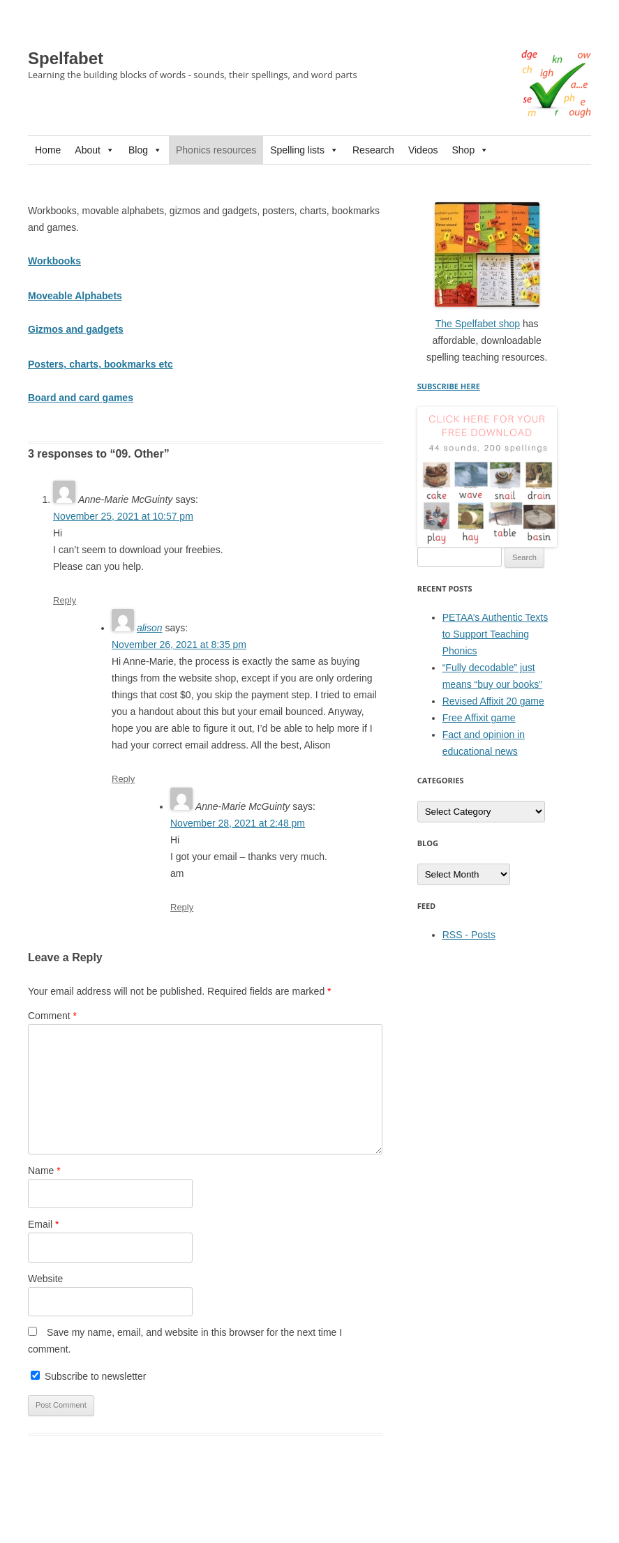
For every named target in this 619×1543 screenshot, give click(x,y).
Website (45, 1278)
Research (373, 150)
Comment (52, 1015)
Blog (145, 150)
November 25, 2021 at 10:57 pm (123, 516)
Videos (423, 150)
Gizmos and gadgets (76, 329)
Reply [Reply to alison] (123, 779)
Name (44, 1170)
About (94, 150)
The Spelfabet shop (477, 323)
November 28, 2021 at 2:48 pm (237, 823)
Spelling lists (304, 150)
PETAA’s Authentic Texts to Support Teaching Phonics (495, 634)
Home (48, 150)
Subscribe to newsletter (88, 1376)
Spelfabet (65, 58)
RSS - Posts (468, 934)
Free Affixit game (479, 717)
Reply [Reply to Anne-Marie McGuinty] (64, 600)
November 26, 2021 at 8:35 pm (179, 644)
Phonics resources (216, 150)
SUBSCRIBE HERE (448, 386)
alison (150, 627)
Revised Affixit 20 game (493, 701)
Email (43, 1224)
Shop (470, 150)
